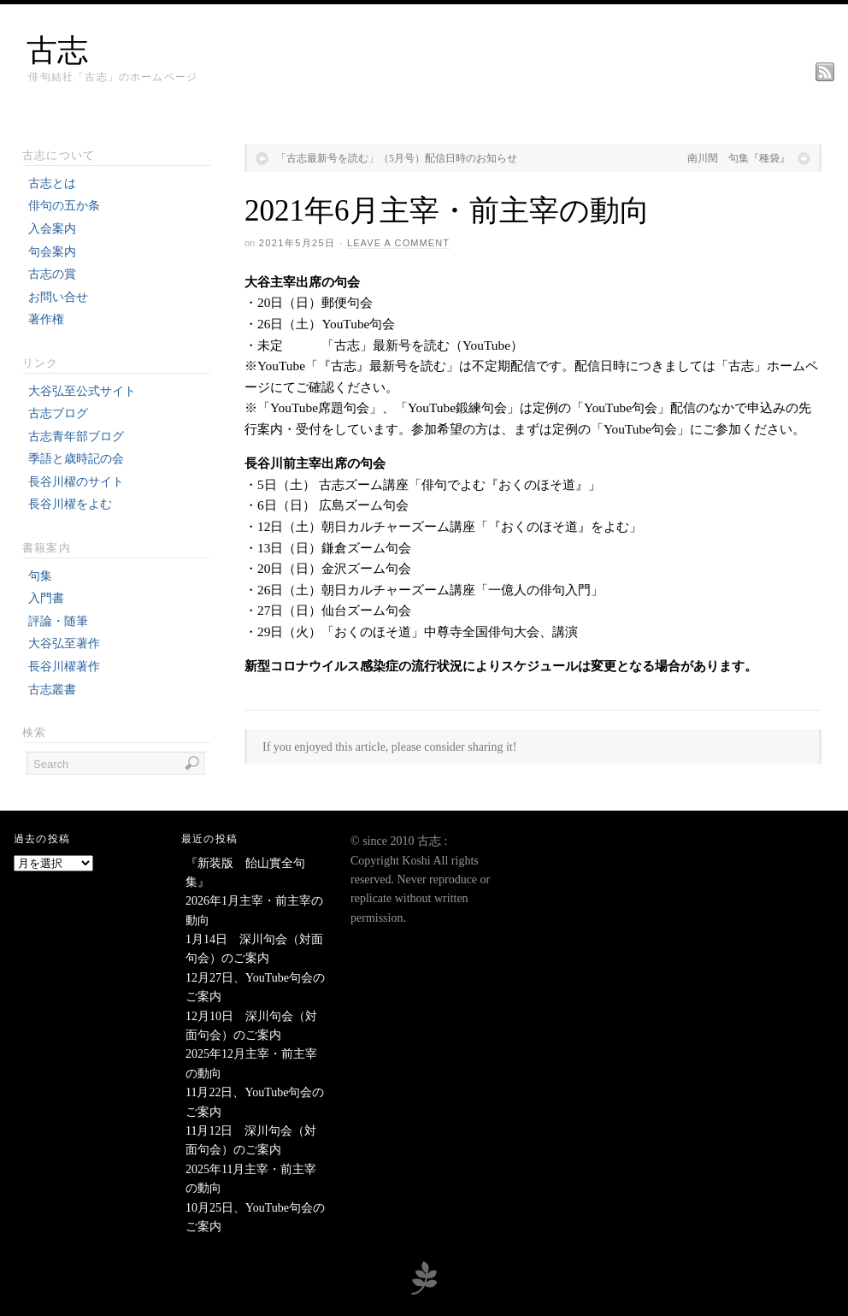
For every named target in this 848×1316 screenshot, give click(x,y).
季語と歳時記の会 (76, 458)
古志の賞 (52, 274)
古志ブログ (58, 413)
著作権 (46, 319)
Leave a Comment (398, 243)
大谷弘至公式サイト (82, 391)
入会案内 (52, 228)
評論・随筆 (58, 621)
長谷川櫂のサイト (76, 481)
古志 (57, 50)
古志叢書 (52, 689)
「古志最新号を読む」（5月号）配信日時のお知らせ (396, 158)
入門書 (46, 598)
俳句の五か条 (64, 205)
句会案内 (52, 251)
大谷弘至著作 (64, 643)
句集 (40, 575)
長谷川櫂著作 (64, 666)
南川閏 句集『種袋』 (738, 158)
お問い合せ (58, 297)
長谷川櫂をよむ (70, 504)
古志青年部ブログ (76, 436)
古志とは (52, 183)
